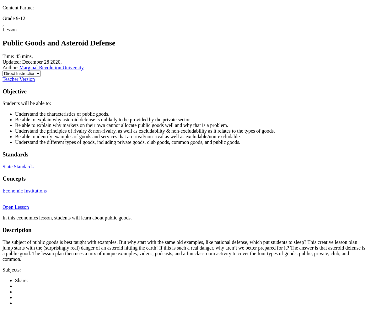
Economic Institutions (25, 190)
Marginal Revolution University (51, 67)
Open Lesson (16, 207)
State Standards (18, 166)
